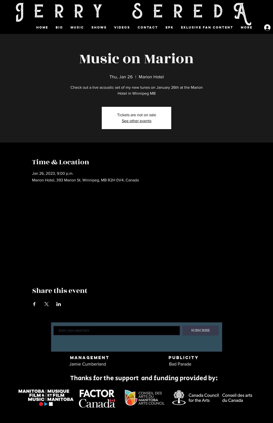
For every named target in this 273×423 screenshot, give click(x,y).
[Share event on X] (46, 304)
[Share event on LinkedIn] (58, 304)
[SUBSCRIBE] (200, 331)
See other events (136, 121)
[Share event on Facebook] (34, 304)
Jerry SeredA (136, 12)
